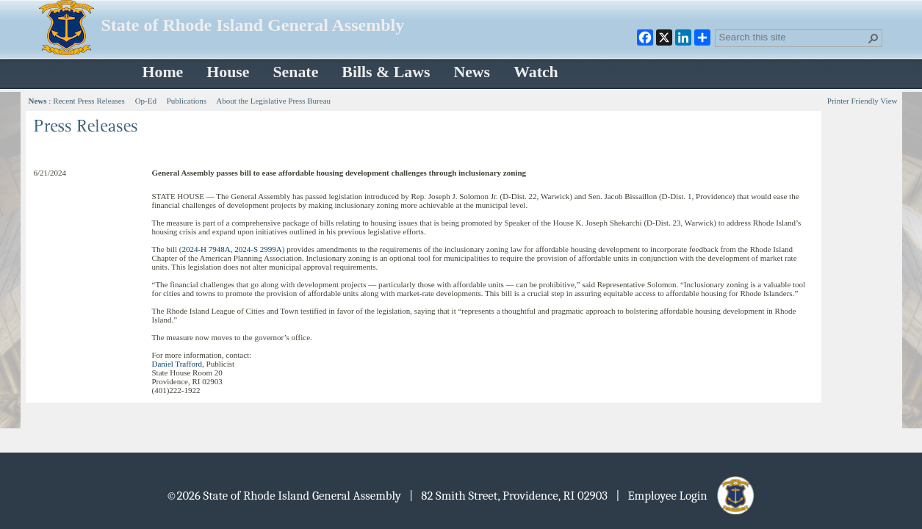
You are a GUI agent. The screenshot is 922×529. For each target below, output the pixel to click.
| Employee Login (686, 496)
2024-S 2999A (257, 249)
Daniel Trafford (177, 363)
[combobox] (792, 36)
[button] (873, 38)
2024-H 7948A (205, 249)
